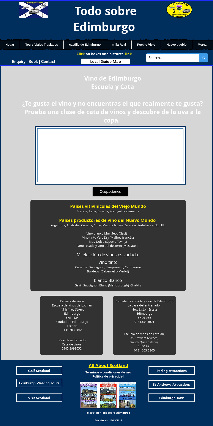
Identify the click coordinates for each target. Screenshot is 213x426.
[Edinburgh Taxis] (171, 397)
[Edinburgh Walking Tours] (39, 383)
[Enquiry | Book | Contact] (33, 61)
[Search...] (170, 58)
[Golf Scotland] (39, 370)
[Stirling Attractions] (171, 370)
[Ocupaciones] (110, 191)
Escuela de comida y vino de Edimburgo (144, 301)
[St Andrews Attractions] (171, 384)
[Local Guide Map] (105, 61)
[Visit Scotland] (39, 397)
